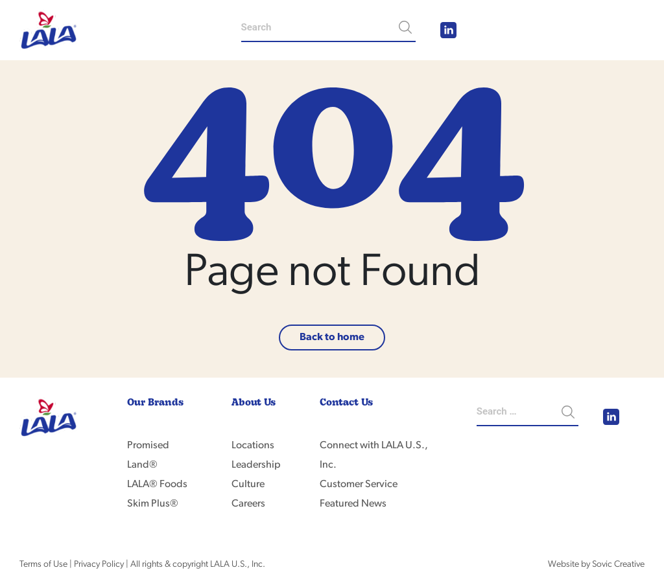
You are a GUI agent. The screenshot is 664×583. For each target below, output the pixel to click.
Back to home (332, 337)
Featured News (353, 504)
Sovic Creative (618, 564)
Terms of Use (43, 564)
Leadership (256, 465)
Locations (252, 445)
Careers (248, 504)
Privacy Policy (99, 564)
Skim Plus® (152, 504)
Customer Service (358, 484)
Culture (248, 484)
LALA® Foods (157, 484)
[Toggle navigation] (627, 30)
